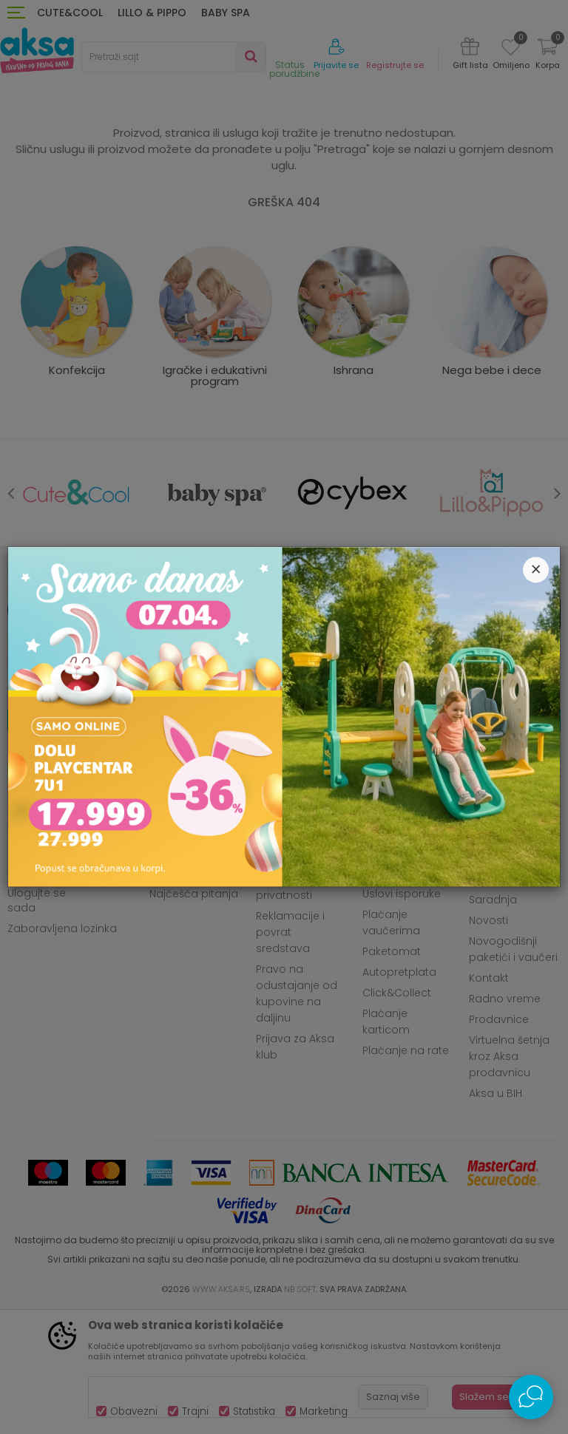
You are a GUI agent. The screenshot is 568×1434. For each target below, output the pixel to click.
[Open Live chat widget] (531, 1397)
